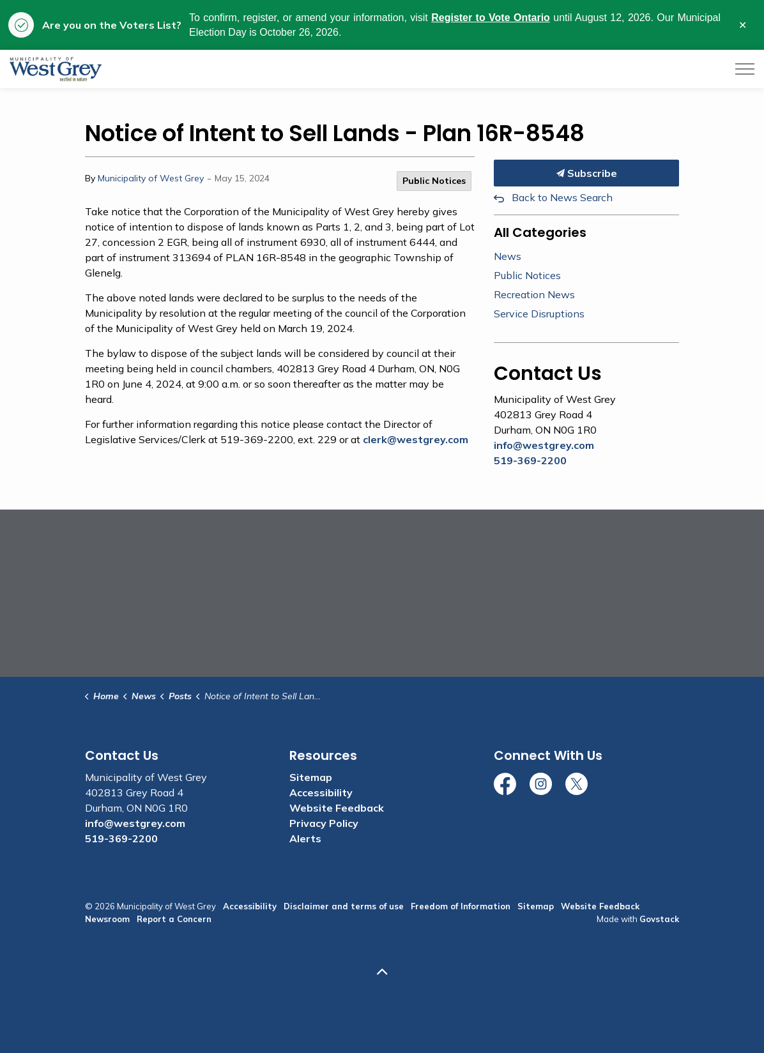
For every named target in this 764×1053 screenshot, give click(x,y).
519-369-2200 (530, 460)
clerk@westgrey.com (415, 439)
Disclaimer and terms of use (344, 906)
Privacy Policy (323, 823)
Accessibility (321, 792)
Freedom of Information (460, 906)
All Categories (540, 232)
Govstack (659, 919)
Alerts (305, 838)
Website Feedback (336, 807)
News (507, 256)
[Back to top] (382, 971)
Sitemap (310, 777)
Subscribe (586, 173)
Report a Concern (174, 919)
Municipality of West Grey (151, 178)
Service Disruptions (539, 313)
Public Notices (434, 180)
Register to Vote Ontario (490, 17)
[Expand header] (745, 69)
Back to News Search (562, 197)
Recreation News (534, 294)
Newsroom (107, 919)
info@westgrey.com (544, 445)
